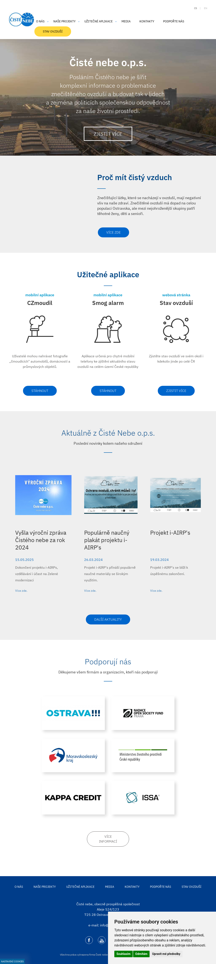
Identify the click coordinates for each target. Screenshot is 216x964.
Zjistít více (108, 134)
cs (195, 8)
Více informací (108, 838)
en (205, 8)
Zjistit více (176, 391)
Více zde (113, 232)
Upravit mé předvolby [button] (166, 954)
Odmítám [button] (141, 954)
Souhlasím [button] (123, 954)
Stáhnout (39, 391)
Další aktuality (108, 619)
